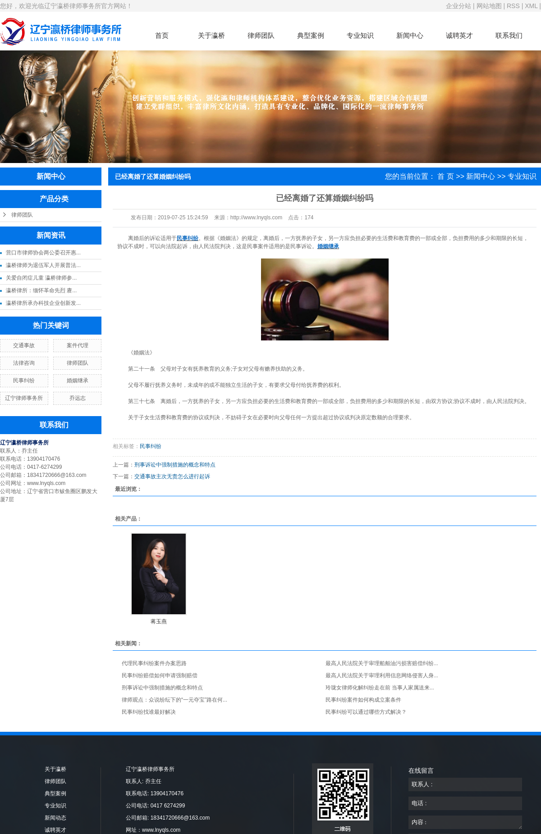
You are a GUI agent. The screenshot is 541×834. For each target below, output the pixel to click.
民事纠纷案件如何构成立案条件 (363, 700)
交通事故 (24, 345)
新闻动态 (55, 818)
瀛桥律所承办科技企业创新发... (43, 303)
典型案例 (310, 35)
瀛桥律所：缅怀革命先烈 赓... (41, 290)
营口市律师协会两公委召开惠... (43, 252)
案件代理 (77, 345)
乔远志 (77, 398)
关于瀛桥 (211, 35)
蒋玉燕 (159, 621)
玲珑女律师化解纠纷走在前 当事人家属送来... (380, 687)
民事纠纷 (24, 380)
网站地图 (489, 5)
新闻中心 (409, 35)
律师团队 (261, 35)
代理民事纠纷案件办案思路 (154, 663)
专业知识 (360, 35)
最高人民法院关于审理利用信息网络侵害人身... (382, 675)
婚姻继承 (77, 380)
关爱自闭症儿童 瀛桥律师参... (41, 278)
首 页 (445, 176)
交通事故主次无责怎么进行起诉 (172, 476)
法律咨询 (24, 363)
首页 (162, 35)
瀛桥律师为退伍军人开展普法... (43, 265)
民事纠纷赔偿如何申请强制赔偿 (159, 675)
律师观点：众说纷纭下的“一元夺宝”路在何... (174, 700)
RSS (513, 5)
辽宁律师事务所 (24, 398)
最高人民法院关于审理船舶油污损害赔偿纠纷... (382, 663)
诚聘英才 (459, 35)
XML (531, 5)
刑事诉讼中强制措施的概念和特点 (174, 465)
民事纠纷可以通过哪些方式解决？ (366, 712)
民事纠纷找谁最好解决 (149, 712)
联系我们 (509, 35)
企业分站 (458, 5)
